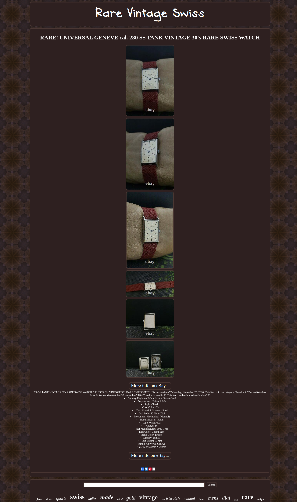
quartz (61, 498)
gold (130, 498)
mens (213, 498)
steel (236, 500)
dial (226, 498)
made (106, 497)
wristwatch (170, 498)
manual (189, 499)
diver (49, 499)
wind (120, 499)
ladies (92, 499)
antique (260, 499)
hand (201, 499)
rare (247, 497)
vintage (148, 497)
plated (39, 499)
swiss (77, 497)
